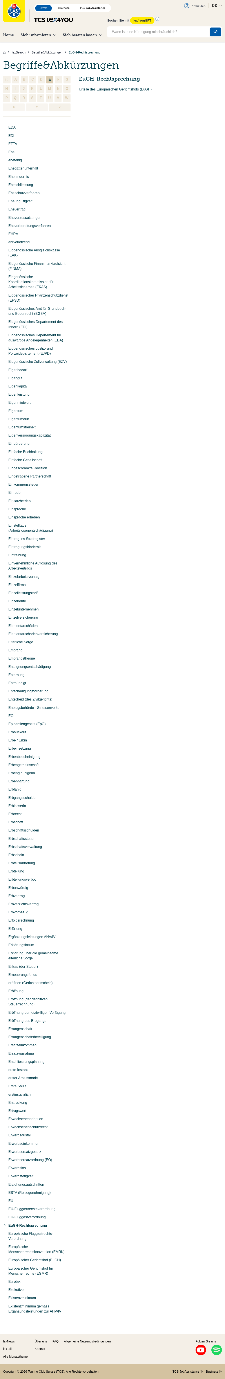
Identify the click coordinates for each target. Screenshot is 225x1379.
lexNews (9, 1341)
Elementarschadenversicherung (33, 634)
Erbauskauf (17, 732)
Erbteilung (16, 871)
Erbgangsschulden (23, 798)
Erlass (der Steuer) (23, 966)
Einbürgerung (18, 443)
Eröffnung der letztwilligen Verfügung (36, 1012)
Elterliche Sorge (20, 642)
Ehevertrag (16, 209)
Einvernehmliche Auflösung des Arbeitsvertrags (32, 565)
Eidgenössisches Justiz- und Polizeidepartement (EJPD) (30, 351)
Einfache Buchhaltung (25, 452)
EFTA (12, 144)
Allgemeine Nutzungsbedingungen (87, 1341)
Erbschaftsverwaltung (25, 847)
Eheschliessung (20, 185)
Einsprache (17, 509)
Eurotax (14, 1281)
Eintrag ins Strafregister (26, 539)
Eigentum (15, 411)
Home (8, 35)
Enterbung (16, 675)
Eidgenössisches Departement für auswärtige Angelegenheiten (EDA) (35, 337)
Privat (43, 7)
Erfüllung (15, 929)
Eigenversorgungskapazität (29, 435)
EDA (12, 127)
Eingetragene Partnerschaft (29, 476)
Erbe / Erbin (17, 740)
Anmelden (194, 5)
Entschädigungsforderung (28, 691)
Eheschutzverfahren (24, 193)
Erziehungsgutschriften (26, 1184)
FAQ (56, 1341)
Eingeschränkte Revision (27, 468)
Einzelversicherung (23, 617)
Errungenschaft (20, 1029)
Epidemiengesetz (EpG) (27, 724)
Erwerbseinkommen (23, 1143)
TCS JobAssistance (187, 1371)
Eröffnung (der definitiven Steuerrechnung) (27, 1001)
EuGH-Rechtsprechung (25, 1225)
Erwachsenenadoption (25, 1119)
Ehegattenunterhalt (23, 168)
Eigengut (15, 378)
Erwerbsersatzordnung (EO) (30, 1160)
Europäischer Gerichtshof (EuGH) (34, 1260)
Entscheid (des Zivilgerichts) (30, 699)
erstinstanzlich (19, 1094)
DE (217, 5)
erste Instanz (18, 1070)
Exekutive (16, 1290)
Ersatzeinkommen (22, 1045)
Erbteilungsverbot (22, 879)
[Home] (4, 52)
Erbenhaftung (18, 781)
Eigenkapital (17, 386)
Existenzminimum (22, 1298)
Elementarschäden (23, 626)
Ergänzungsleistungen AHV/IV (31, 937)
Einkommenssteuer (23, 484)
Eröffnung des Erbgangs (27, 1021)
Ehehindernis (18, 177)
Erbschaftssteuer (21, 839)
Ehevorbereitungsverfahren (29, 226)
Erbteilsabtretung (21, 863)
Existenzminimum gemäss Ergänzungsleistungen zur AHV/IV (34, 1308)
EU (10, 1201)
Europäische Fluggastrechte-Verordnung (30, 1236)
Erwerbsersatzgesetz (24, 1152)
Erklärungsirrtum (21, 945)
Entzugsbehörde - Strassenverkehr (35, 708)
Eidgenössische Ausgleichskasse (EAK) (34, 252)
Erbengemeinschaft (23, 765)
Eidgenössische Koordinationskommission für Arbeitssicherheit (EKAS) (30, 282)
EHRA (13, 234)
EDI (11, 136)
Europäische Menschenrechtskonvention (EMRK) (36, 1249)
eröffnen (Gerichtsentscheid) (30, 983)
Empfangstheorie (21, 658)
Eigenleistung (18, 394)
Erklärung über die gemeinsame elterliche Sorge (33, 955)
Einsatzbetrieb (19, 501)
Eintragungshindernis (24, 547)
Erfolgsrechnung (21, 920)
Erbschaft (15, 822)
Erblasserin (17, 806)
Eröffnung (16, 991)
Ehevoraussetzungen (24, 217)
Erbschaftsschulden (23, 830)
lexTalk (8, 1349)
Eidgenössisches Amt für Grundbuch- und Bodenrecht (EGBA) (37, 311)
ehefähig (15, 160)
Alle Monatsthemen (16, 1356)
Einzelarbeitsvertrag (23, 577)
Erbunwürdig (18, 888)
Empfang (15, 650)
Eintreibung (17, 555)
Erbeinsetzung (19, 748)
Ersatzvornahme (21, 1053)
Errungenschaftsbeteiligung (29, 1037)
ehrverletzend (19, 242)
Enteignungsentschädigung (29, 667)
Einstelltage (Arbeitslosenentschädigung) (30, 528)
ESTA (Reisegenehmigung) (29, 1193)
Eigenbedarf (17, 370)
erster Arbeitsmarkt (23, 1078)
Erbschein (16, 855)
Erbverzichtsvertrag (23, 904)
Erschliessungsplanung (26, 1062)
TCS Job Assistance (92, 7)
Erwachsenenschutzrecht (28, 1127)
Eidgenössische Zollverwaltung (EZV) (37, 361)
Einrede (14, 492)
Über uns (41, 1341)
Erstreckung (17, 1102)
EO (10, 716)
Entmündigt (17, 683)
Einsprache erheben (24, 517)
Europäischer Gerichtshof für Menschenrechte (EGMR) (30, 1271)
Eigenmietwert (19, 402)
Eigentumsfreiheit (22, 427)
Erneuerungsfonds (22, 975)
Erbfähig (15, 789)
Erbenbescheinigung (24, 757)
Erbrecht (15, 814)
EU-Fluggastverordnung (27, 1217)
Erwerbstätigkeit (20, 1176)
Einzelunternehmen (23, 609)
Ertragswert (17, 1111)
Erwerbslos (17, 1168)
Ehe (11, 152)
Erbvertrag (16, 896)
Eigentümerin (18, 419)
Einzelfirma (17, 585)
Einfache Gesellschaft (25, 460)
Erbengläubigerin (21, 773)
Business (63, 7)
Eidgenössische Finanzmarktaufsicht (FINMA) (36, 266)
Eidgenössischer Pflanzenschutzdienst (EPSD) (38, 297)
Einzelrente (17, 601)
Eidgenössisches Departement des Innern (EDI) (35, 324)
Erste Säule (17, 1086)
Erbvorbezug (18, 912)
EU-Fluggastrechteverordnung (31, 1209)
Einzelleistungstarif (23, 593)
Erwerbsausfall (19, 1135)
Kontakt (40, 1349)
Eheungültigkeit (20, 201)
